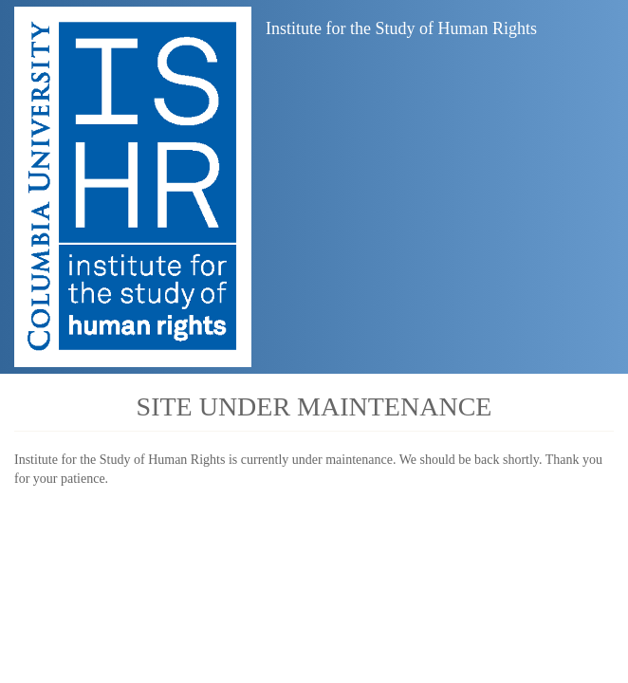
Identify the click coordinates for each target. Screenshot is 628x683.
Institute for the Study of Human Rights (401, 28)
